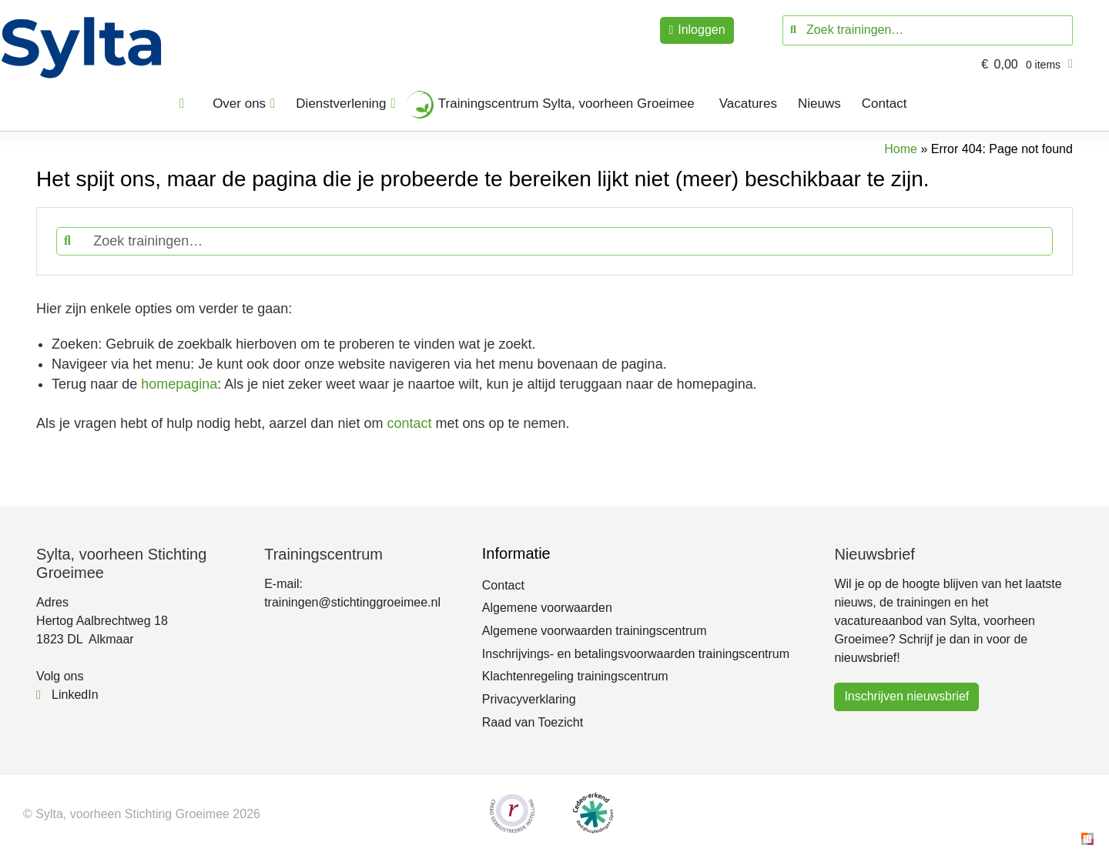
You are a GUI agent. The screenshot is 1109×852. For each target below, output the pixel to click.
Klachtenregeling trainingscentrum (575, 676)
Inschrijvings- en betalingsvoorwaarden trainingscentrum (635, 653)
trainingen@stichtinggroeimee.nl (352, 602)
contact (409, 423)
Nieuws (819, 103)
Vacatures (748, 103)
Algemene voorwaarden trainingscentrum (594, 630)
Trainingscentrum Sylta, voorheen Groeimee (566, 103)
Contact (884, 103)
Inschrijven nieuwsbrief (906, 696)
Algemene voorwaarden (547, 607)
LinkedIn (67, 694)
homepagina (179, 384)
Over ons (239, 103)
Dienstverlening (341, 103)
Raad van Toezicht (532, 722)
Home (900, 148)
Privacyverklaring (529, 699)
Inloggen (701, 29)
